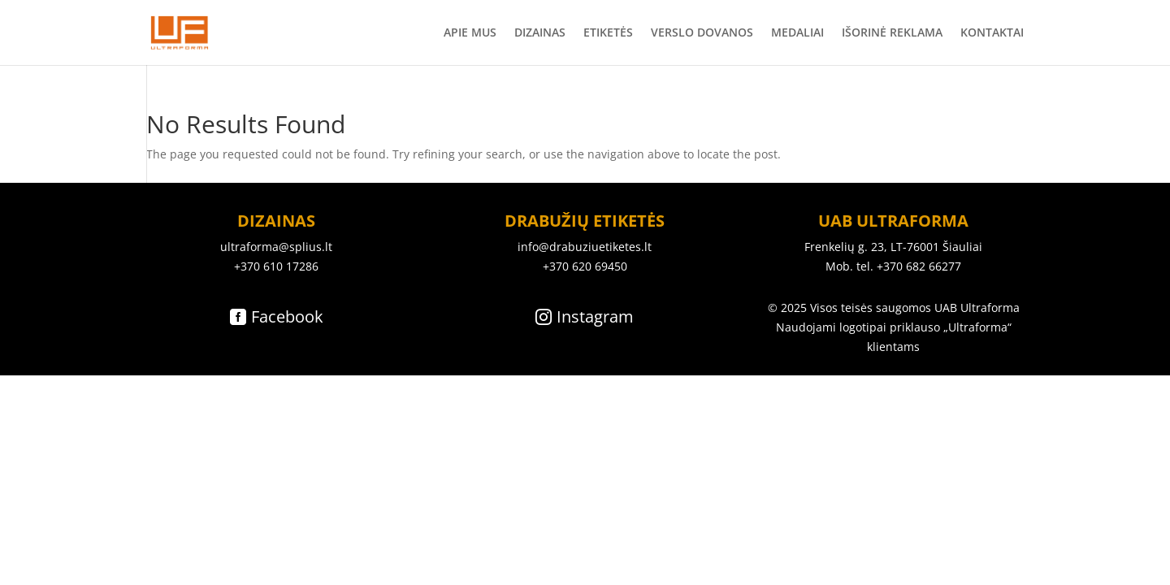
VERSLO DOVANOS (702, 33)
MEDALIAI (797, 33)
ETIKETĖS (608, 33)
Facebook (287, 316)
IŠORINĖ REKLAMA (892, 33)
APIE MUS (470, 33)
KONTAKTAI (992, 33)
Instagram (595, 316)
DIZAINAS (540, 33)
